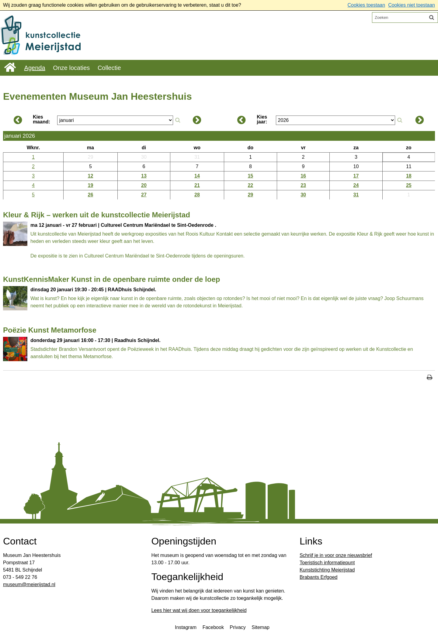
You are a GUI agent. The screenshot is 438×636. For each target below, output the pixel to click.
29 (250, 194)
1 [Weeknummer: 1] (33, 157)
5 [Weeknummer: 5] (33, 194)
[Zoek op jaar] (399, 120)
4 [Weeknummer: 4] (33, 185)
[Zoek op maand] (177, 120)
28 (197, 194)
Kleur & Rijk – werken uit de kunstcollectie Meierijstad (96, 215)
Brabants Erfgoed (319, 577)
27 (144, 194)
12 (90, 175)
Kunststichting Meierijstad (327, 569)
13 (144, 175)
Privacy (237, 627)
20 (144, 185)
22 (250, 185)
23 (303, 185)
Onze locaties (71, 67)
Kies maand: (41, 119)
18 (409, 175)
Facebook (213, 627)
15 (250, 175)
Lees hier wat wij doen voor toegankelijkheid (198, 610)
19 (90, 185)
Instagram (185, 627)
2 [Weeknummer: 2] (33, 166)
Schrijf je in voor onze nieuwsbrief (336, 555)
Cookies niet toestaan (411, 5)
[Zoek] (431, 17)
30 (303, 194)
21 (197, 185)
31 (356, 194)
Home (10, 67)
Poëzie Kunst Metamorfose (49, 330)
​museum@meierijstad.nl (29, 584)
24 (356, 185)
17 (356, 175)
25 (409, 185)
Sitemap (260, 627)
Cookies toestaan (366, 5)
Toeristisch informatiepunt (327, 562)
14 (197, 175)
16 (303, 175)
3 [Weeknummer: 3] (33, 175)
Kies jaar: (262, 119)
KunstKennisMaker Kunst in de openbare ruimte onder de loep (111, 279)
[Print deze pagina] (429, 378)
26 (90, 194)
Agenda (34, 67)
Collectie (109, 67)
